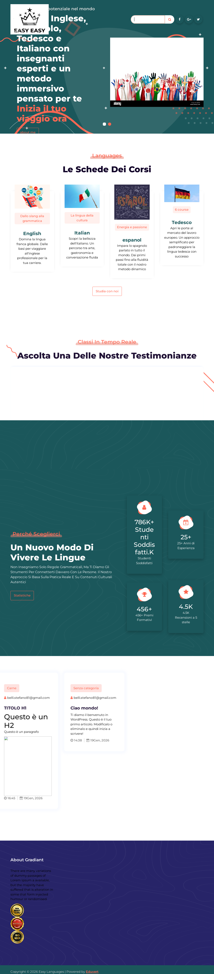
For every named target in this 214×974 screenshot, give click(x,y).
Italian (82, 233)
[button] (104, 124)
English (32, 233)
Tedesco (182, 222)
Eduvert (92, 972)
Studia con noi (107, 291)
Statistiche (22, 595)
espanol (131, 240)
